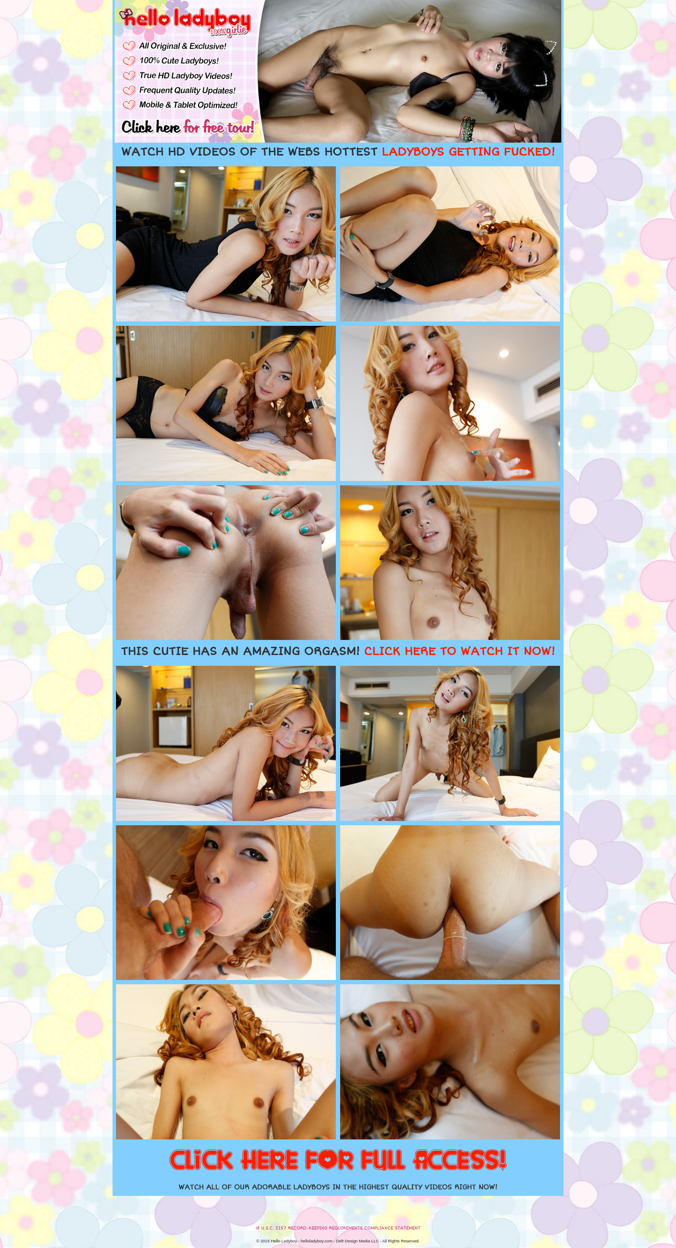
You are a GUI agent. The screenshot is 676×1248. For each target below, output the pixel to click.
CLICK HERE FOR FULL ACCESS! (338, 1161)
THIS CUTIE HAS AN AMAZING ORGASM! (338, 651)
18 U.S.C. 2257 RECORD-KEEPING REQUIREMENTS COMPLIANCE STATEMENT (338, 1228)
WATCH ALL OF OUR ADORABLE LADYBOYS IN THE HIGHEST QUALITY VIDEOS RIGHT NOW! (338, 1187)
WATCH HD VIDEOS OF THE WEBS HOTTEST (338, 152)
